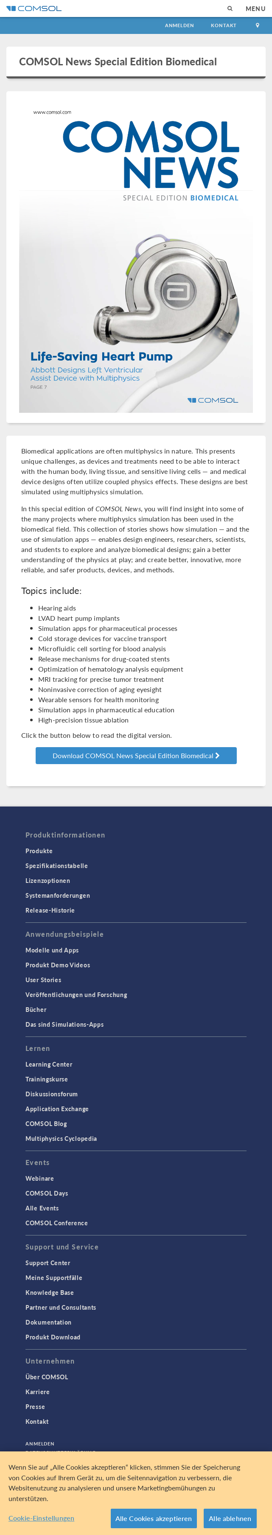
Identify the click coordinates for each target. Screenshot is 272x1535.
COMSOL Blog (46, 1123)
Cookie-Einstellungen (41, 1518)
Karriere (37, 1391)
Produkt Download (53, 1337)
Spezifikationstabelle (56, 865)
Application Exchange (57, 1108)
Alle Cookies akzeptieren (153, 1518)
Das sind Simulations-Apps (64, 1024)
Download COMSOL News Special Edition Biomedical (136, 755)
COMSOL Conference (56, 1222)
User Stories (43, 979)
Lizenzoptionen (47, 880)
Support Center (47, 1262)
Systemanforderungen (57, 895)
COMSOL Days (46, 1193)
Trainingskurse (46, 1079)
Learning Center (49, 1064)
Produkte (39, 850)
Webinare (39, 1178)
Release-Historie (50, 910)
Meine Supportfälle (54, 1277)
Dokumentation (48, 1322)
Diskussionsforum (51, 1094)
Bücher (35, 1009)
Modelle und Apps (52, 950)
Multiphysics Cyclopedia (61, 1138)
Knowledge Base (49, 1292)
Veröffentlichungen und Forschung (76, 994)
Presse (35, 1406)
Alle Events (42, 1208)
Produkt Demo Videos (57, 965)
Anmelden (179, 25)
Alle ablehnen (230, 1518)
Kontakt (224, 25)
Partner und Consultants (60, 1307)
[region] (136, 1493)
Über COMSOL (46, 1377)
